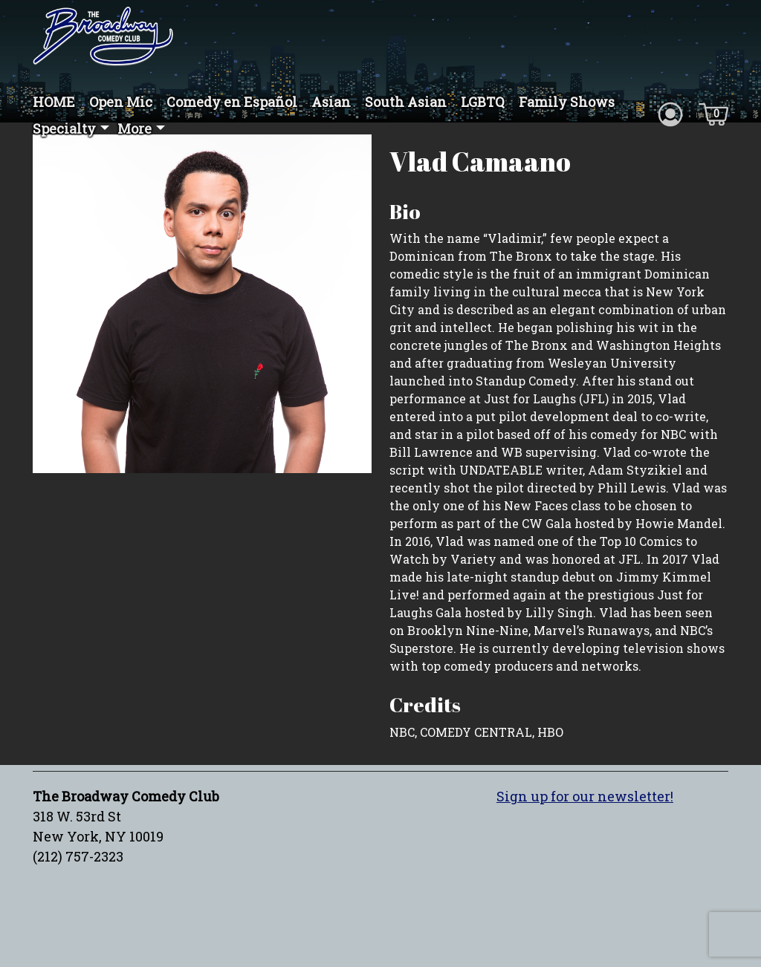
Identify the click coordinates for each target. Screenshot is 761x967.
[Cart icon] (713, 113)
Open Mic (120, 102)
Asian (331, 102)
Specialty (64, 128)
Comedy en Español (231, 102)
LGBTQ (483, 102)
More (134, 128)
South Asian (406, 102)
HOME (54, 102)
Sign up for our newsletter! (584, 796)
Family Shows (567, 102)
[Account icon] (670, 113)
